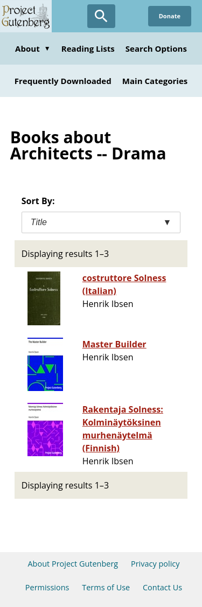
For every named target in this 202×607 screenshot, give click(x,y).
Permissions (47, 587)
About (33, 48)
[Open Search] (101, 16)
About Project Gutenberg (72, 564)
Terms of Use (106, 587)
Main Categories (155, 80)
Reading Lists (88, 48)
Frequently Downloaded (63, 80)
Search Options (156, 48)
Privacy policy (155, 564)
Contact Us (162, 587)
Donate (169, 16)
